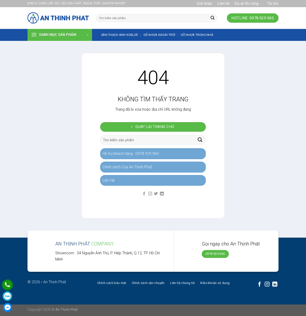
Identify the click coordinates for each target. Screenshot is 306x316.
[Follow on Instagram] (150, 194)
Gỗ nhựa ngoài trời (159, 35)
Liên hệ (223, 3)
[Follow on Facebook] (144, 194)
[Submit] (212, 18)
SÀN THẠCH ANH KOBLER (119, 35)
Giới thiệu (204, 3)
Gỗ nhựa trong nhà (197, 35)
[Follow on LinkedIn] (162, 194)
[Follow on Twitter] (156, 194)
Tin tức (273, 3)
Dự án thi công (248, 3)
